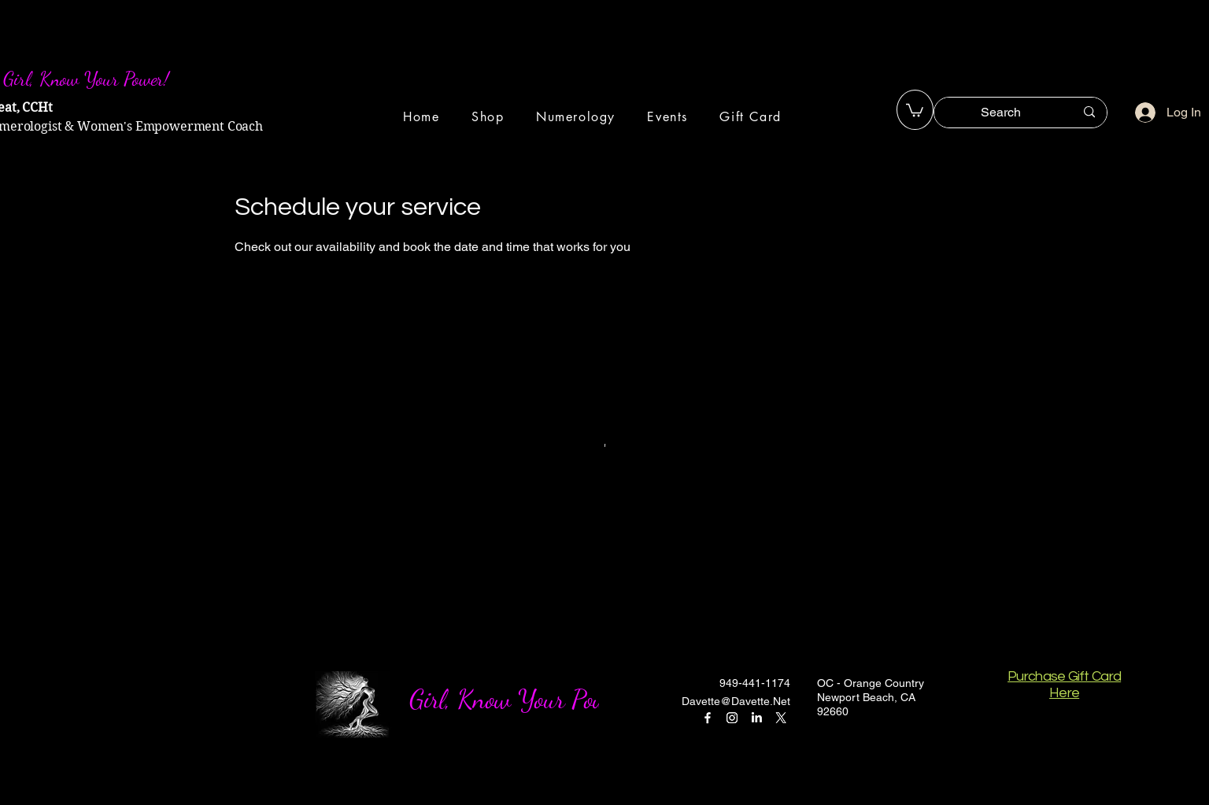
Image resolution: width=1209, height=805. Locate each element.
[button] (914, 109)
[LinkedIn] (756, 717)
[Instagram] (732, 717)
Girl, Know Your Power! (521, 699)
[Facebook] (707, 717)
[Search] (1001, 112)
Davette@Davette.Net (736, 701)
